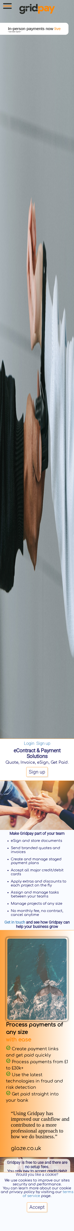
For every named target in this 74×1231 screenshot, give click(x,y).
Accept (37, 1207)
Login (29, 743)
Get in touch (14, 922)
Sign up (43, 743)
